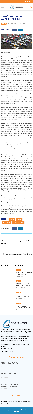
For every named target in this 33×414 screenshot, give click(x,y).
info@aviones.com (8, 351)
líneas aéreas (6, 222)
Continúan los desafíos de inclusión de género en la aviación (23, 297)
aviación (12, 219)
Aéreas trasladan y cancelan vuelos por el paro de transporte (23, 307)
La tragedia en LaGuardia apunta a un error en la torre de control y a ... (9, 363)
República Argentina (18, 222)
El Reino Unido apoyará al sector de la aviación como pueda (24, 274)
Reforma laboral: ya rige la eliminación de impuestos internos (9, 375)
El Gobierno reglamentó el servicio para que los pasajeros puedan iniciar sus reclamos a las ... (9, 387)
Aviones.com (16, 410)
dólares (19, 219)
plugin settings (22, 403)
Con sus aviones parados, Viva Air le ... (17, 254)
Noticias (4, 23)
